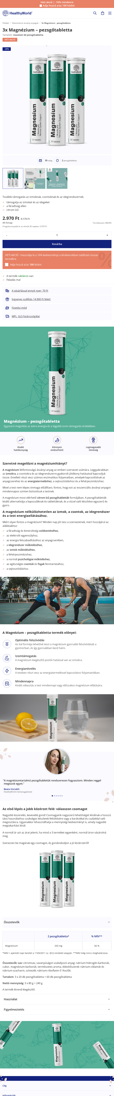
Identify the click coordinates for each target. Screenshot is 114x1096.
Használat (10, 999)
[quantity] (57, 235)
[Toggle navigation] (109, 13)
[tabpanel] (57, 955)
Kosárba (57, 244)
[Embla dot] (52, 795)
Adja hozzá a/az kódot (59, 5)
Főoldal (6, 23)
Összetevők (12, 922)
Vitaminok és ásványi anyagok (25, 23)
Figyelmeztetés (14, 1009)
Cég (5, 1085)
